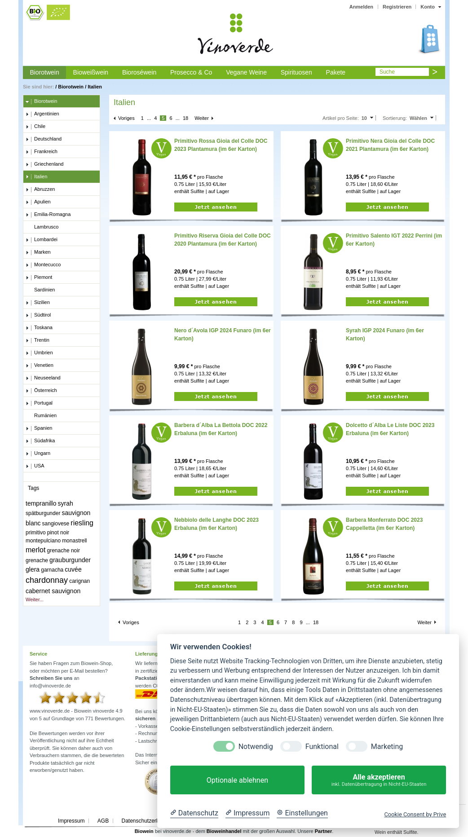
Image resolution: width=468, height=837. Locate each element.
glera (33, 569)
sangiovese (56, 523)
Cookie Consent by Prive (415, 814)
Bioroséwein (139, 72)
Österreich (41, 391)
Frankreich (41, 152)
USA (35, 466)
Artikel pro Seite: (340, 118)
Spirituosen (296, 72)
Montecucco (43, 265)
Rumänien (41, 416)
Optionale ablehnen (237, 780)
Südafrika (40, 441)
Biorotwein (44, 72)
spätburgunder (43, 513)
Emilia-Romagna (48, 214)
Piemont (39, 277)
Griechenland (44, 164)
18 (185, 118)
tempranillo (41, 503)
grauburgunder (70, 560)
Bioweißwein (91, 72)
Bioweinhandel (224, 831)
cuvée (73, 569)
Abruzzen (40, 189)
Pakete (336, 72)
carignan (79, 581)
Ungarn (38, 453)
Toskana (39, 328)
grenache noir (63, 550)
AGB (103, 821)
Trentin (37, 340)
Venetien (39, 365)
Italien (95, 86)
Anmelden (361, 6)
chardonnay (47, 580)
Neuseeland (43, 378)
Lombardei (41, 240)
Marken (38, 252)
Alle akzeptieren (379, 780)
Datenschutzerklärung (147, 821)
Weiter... (35, 599)
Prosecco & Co (191, 72)
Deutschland (44, 139)
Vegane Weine (246, 72)
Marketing (387, 746)
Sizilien (38, 303)
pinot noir (58, 532)
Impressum (71, 821)
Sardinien (40, 290)
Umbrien (39, 353)
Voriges (126, 118)
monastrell (74, 540)
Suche (387, 72)
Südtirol (38, 315)
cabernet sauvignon (53, 591)
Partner (323, 831)
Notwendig (255, 746)
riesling (82, 523)
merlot (35, 550)
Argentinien (42, 114)
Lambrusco (42, 227)
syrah (65, 503)
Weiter (201, 118)
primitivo (36, 532)
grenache (37, 560)
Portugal (39, 403)
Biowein (144, 831)
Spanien (39, 428)
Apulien (38, 202)
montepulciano (43, 540)
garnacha (52, 570)
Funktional (322, 746)
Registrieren (397, 6)
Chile (35, 126)
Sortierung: (395, 118)
